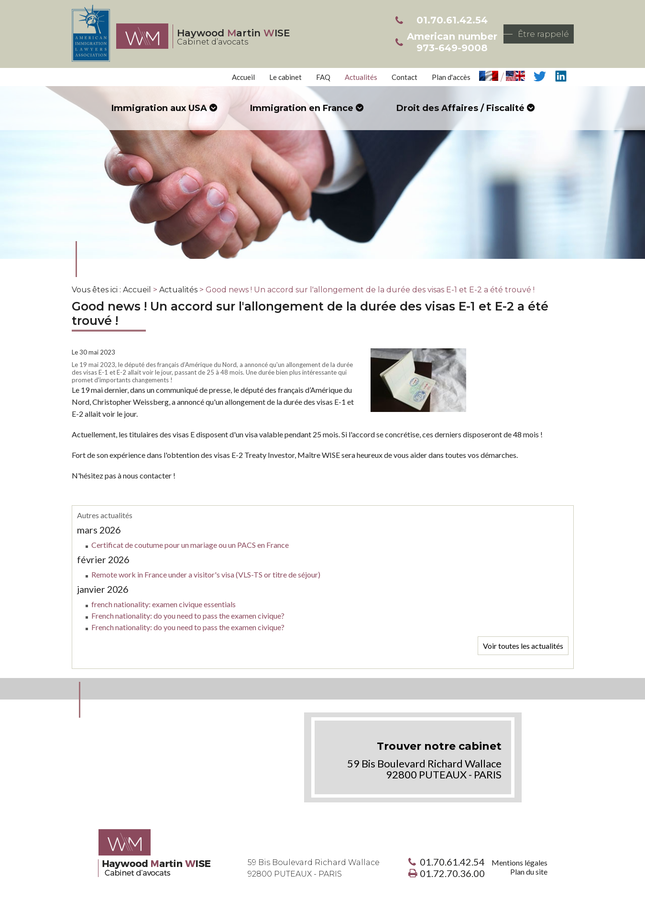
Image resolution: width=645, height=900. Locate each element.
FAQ (323, 77)
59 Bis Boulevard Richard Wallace (314, 868)
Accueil (243, 77)
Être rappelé (543, 34)
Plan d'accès (451, 77)
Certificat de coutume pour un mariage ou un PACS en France (190, 544)
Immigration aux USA (159, 108)
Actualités (361, 77)
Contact (404, 77)
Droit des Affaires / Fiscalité (460, 108)
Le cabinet (285, 77)
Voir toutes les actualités (523, 645)
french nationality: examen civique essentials (163, 604)
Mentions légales (519, 862)
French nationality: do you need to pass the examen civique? (187, 615)
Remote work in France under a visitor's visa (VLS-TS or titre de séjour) (205, 574)
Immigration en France (301, 108)
